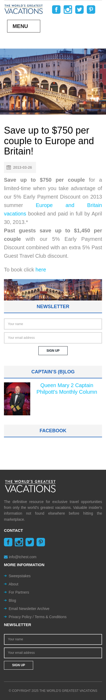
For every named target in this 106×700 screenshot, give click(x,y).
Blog (12, 600)
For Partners (19, 592)
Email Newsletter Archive (29, 609)
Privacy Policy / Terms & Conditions (38, 617)
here (41, 270)
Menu (20, 26)
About (13, 584)
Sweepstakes (20, 576)
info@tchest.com (20, 557)
